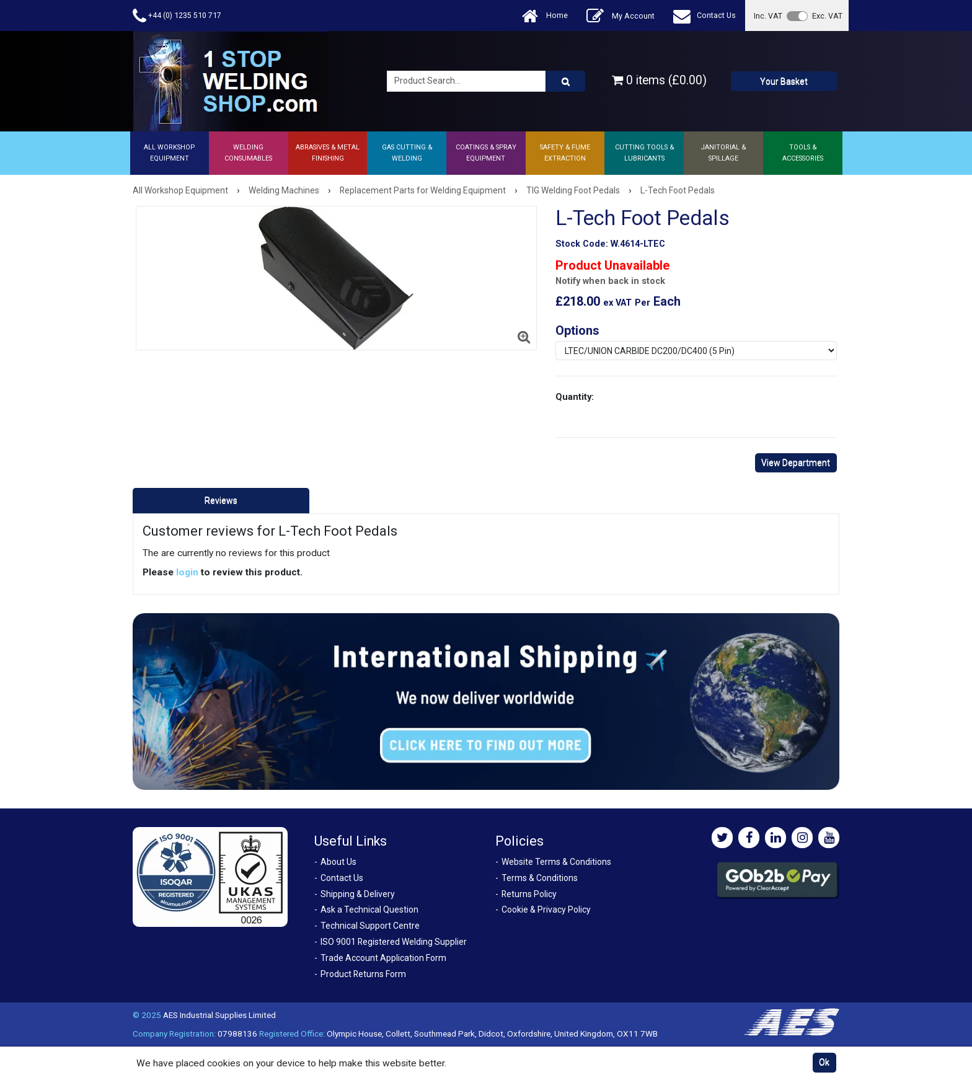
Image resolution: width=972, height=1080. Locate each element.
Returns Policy (529, 894)
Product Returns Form (363, 974)
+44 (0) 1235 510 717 (177, 16)
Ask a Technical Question (369, 909)
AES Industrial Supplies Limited (219, 1015)
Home (545, 16)
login (187, 572)
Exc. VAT (827, 15)
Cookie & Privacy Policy (546, 909)
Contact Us (704, 16)
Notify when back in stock (610, 281)
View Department (795, 462)
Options (577, 330)
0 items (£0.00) (659, 80)
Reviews (221, 500)
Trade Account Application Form (383, 958)
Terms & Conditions (539, 878)
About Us (338, 862)
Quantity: (574, 396)
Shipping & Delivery (357, 894)
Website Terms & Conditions (556, 862)
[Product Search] (565, 81)
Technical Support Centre (370, 926)
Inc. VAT (768, 15)
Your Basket (784, 81)
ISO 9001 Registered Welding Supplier (393, 942)
